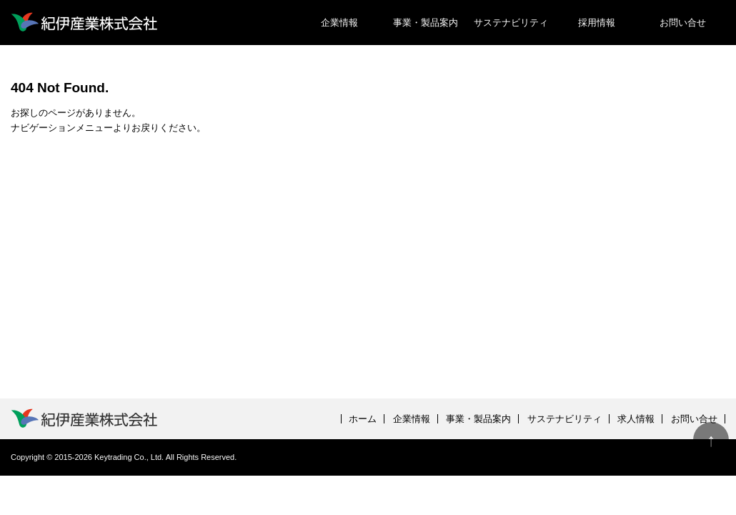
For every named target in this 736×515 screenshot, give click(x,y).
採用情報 (596, 22)
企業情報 (339, 22)
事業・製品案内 (425, 22)
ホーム (363, 418)
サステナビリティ (511, 22)
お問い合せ (683, 22)
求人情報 (636, 418)
